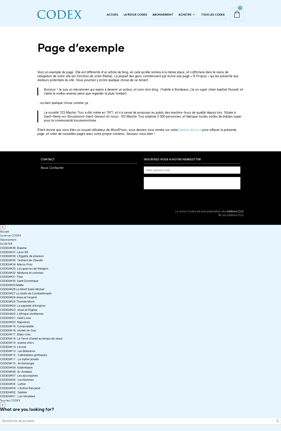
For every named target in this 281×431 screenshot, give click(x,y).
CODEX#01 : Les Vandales (17, 396)
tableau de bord (190, 130)
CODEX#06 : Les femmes (17, 379)
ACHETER (184, 14)
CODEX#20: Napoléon (15, 322)
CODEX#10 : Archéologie (17, 363)
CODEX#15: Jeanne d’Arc (17, 342)
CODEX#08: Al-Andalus (16, 371)
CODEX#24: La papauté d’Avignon (22, 305)
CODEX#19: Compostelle (17, 326)
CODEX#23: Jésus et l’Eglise (18, 309)
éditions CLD (235, 211)
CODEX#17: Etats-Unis (15, 334)
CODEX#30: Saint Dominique (19, 281)
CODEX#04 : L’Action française (20, 388)
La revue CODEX (135, 14)
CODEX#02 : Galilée (13, 392)
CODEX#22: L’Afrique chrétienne (21, 313)
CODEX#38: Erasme (13, 248)
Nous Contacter (52, 168)
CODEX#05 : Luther (13, 384)
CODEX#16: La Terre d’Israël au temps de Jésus (31, 338)
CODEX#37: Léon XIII (14, 252)
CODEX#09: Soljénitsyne (16, 367)
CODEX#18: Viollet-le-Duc (18, 330)
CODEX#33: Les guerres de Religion (24, 268)
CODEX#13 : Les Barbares (17, 351)
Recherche (277, 421)
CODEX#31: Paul (11, 276)
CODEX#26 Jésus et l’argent (18, 297)
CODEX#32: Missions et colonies (21, 272)
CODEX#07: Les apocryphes (19, 375)
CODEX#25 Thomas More (17, 301)
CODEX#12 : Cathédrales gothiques (23, 355)
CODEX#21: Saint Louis (15, 318)
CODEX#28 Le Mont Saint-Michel (22, 289)
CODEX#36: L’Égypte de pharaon (22, 256)
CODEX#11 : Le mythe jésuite (19, 359)
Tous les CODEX (213, 14)
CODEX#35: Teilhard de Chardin (21, 260)
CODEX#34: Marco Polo (16, 264)
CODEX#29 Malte (12, 285)
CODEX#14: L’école (13, 347)
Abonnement (162, 14)
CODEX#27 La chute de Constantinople (26, 293)
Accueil (112, 14)
